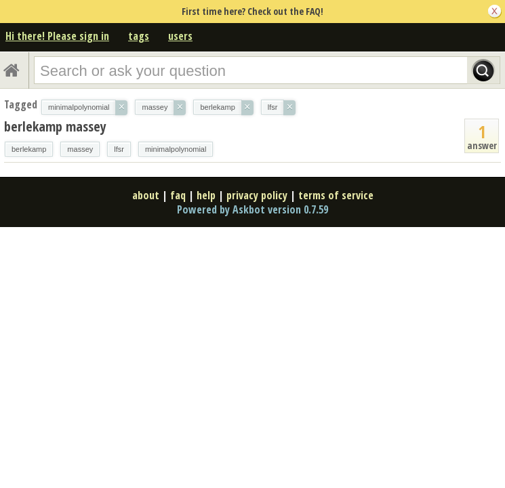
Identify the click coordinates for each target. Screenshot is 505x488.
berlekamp (29, 149)
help (206, 195)
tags (138, 35)
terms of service (335, 195)
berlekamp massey (55, 126)
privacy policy (256, 195)
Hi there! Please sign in (57, 35)
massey (80, 149)
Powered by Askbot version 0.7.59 (252, 209)
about (145, 195)
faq (178, 195)
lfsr (119, 149)
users (180, 35)
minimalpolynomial (175, 149)
